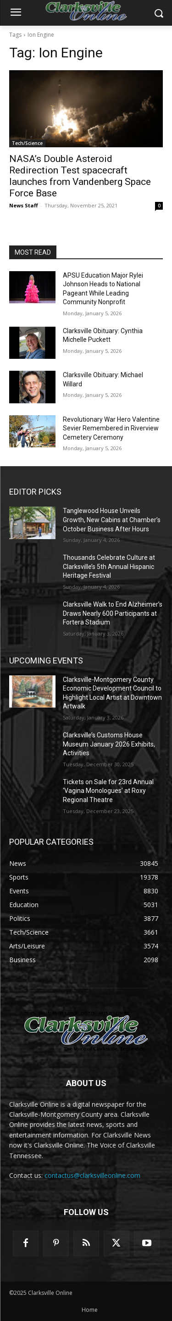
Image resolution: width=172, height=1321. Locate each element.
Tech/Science (27, 143)
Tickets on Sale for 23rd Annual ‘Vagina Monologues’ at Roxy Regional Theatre (108, 790)
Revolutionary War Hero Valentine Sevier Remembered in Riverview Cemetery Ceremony (111, 428)
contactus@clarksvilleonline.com (92, 1175)
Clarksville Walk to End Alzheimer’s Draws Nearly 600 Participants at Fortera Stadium (112, 613)
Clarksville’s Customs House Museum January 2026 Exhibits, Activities (109, 744)
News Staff (23, 205)
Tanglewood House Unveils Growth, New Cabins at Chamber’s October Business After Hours (112, 519)
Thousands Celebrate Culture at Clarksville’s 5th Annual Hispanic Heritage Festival (109, 566)
